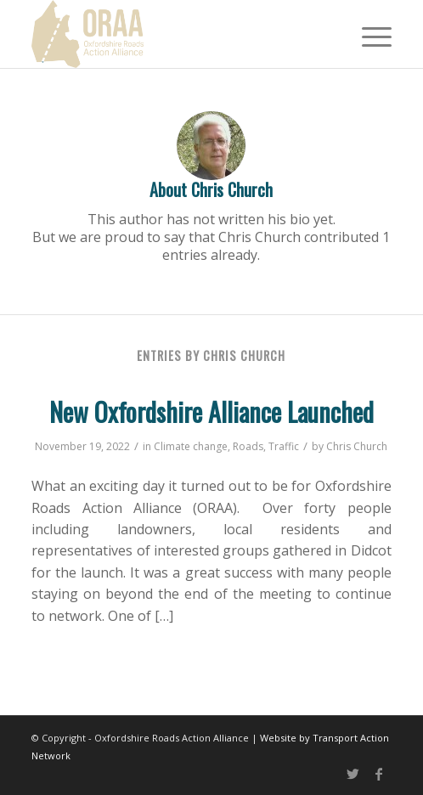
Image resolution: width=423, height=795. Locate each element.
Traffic (283, 446)
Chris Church (356, 446)
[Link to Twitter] (353, 774)
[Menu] (368, 34)
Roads (248, 446)
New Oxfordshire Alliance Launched (211, 411)
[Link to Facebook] (379, 774)
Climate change (191, 446)
